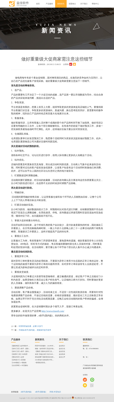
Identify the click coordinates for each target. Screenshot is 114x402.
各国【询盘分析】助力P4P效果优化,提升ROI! (50, 354)
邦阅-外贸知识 (55, 392)
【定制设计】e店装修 (18, 360)
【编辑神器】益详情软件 (21, 346)
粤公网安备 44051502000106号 (83, 398)
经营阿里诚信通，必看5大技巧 (31, 326)
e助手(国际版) (40, 392)
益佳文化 (62, 348)
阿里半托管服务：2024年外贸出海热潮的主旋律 (51, 346)
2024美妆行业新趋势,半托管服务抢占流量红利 (50, 360)
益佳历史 (62, 351)
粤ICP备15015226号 (64, 398)
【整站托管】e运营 (17, 357)
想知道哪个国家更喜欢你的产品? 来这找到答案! (51, 357)
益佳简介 (62, 346)
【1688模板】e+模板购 (18, 363)
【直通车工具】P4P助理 (19, 354)
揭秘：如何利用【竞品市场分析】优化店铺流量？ (52, 348)
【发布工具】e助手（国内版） (21, 351)
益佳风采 (62, 354)
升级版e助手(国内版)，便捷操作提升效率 (35, 330)
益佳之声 (62, 357)
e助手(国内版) (26, 392)
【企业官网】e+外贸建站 (19, 365)
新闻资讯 (39, 339)
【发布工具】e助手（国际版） (21, 348)
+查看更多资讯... (40, 363)
